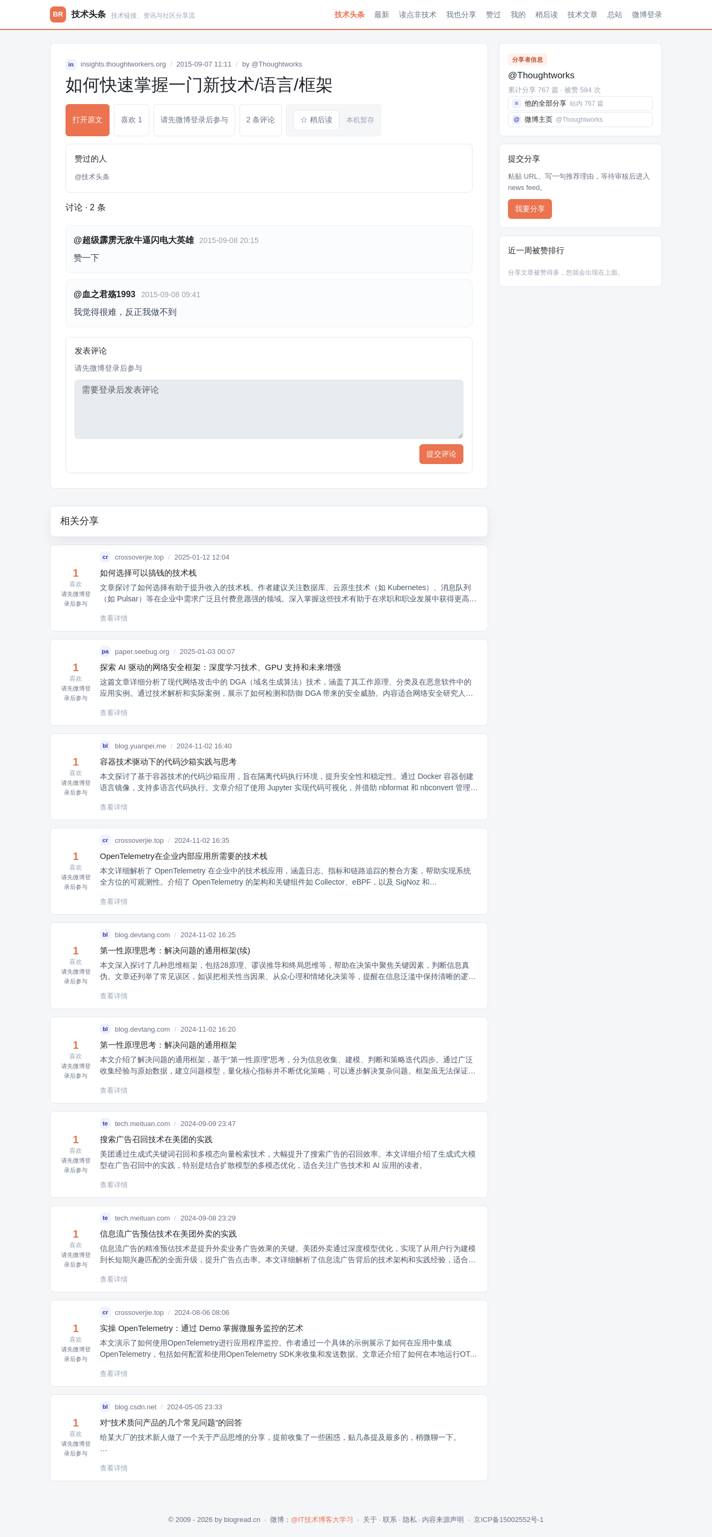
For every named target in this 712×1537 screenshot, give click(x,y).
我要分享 (530, 208)
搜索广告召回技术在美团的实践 (156, 1139)
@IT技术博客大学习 (322, 1520)
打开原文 (87, 119)
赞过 (493, 14)
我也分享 (461, 14)
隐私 (410, 1520)
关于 (370, 1520)
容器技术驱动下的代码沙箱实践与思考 (168, 761)
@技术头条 (92, 177)
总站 (614, 14)
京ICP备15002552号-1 (508, 1520)
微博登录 (647, 14)
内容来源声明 (443, 1520)
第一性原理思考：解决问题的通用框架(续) (175, 950)
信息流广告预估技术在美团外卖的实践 (168, 1233)
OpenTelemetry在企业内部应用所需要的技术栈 (183, 856)
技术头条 (350, 14)
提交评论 (441, 454)
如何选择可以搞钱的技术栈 (148, 572)
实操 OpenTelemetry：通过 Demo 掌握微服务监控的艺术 (201, 1328)
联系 (390, 1520)
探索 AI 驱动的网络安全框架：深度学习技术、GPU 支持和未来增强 (220, 667)
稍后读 (546, 14)
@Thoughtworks (276, 64)
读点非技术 (418, 14)
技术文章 (583, 14)
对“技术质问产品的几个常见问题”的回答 (171, 1422)
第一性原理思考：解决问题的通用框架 (168, 1044)
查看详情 (114, 618)
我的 (518, 14)
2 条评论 (260, 119)
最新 (381, 14)
